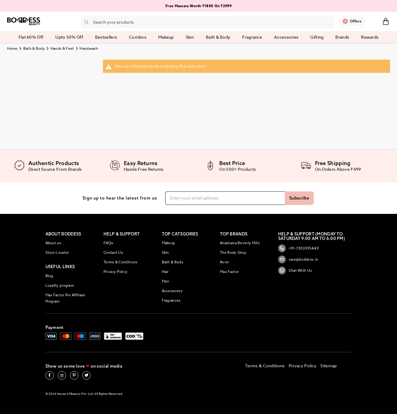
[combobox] (207, 22)
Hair (165, 271)
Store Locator (57, 252)
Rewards (369, 37)
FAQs (108, 242)
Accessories (172, 290)
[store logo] (23, 21)
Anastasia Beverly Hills (240, 242)
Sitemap (328, 365)
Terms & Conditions (120, 262)
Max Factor (229, 271)
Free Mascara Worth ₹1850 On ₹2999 (198, 5)
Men (165, 281)
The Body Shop (233, 252)
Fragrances (171, 300)
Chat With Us (295, 270)
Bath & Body (34, 48)
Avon (224, 262)
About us (53, 242)
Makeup (168, 242)
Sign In (373, 21)
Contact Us (113, 252)
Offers (356, 21)
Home (12, 48)
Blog (49, 275)
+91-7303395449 (298, 248)
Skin (165, 252)
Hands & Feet (62, 48)
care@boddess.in (298, 259)
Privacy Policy (115, 271)
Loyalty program (59, 285)
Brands (342, 37)
